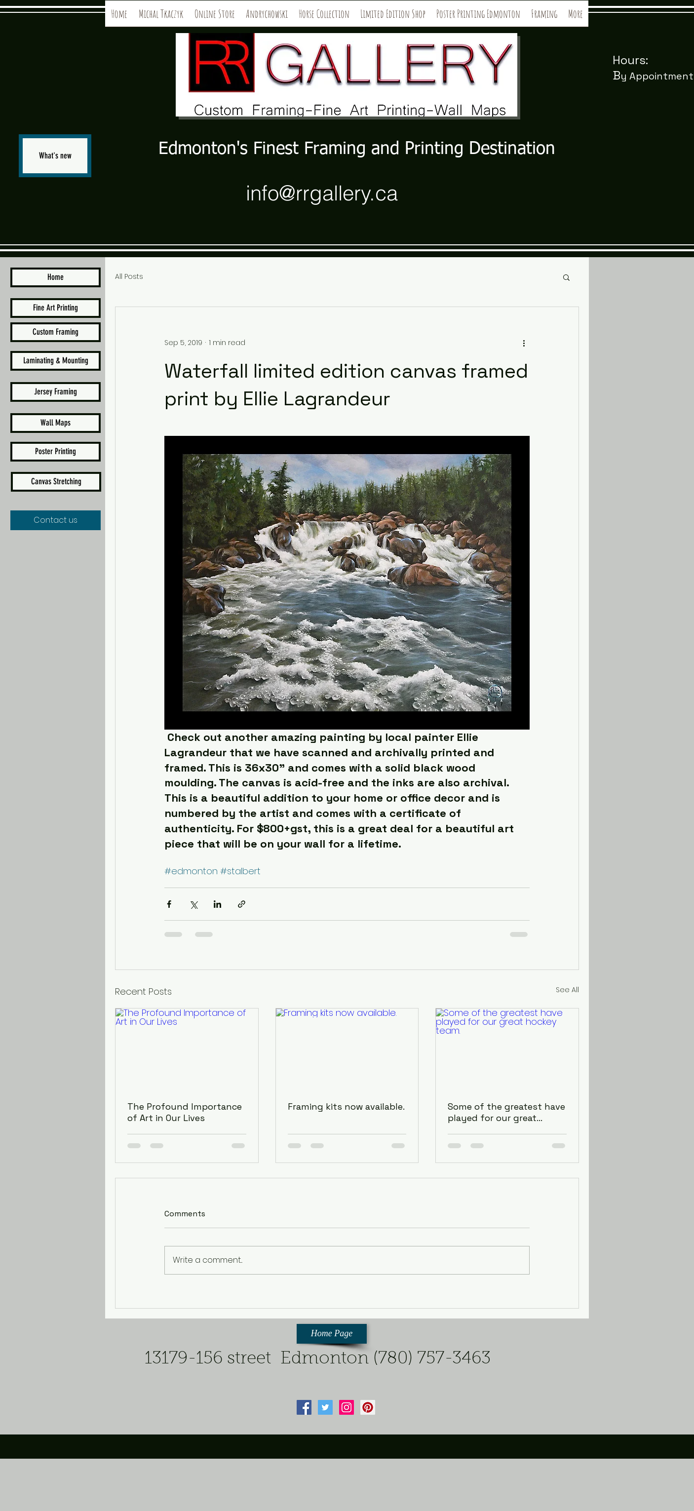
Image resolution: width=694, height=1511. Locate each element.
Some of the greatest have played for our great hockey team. (506, 1112)
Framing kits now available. (346, 1106)
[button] (566, 277)
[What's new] (55, 155)
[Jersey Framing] (55, 392)
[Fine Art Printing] (55, 308)
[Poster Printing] (55, 452)
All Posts (129, 276)
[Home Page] (332, 1334)
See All (567, 990)
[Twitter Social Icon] (325, 1407)
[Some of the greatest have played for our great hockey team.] (507, 1048)
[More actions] (524, 343)
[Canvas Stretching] (56, 482)
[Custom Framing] (55, 332)
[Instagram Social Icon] (346, 1407)
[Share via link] (241, 904)
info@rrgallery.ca (322, 193)
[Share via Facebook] (169, 904)
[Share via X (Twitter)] (193, 904)
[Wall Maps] (55, 423)
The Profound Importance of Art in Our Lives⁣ (184, 1112)
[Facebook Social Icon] (304, 1407)
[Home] (55, 277)
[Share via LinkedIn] (217, 904)
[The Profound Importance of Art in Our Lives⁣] (187, 1048)
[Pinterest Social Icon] (367, 1407)
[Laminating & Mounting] (55, 361)
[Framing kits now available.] (347, 1048)
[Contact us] (55, 520)
